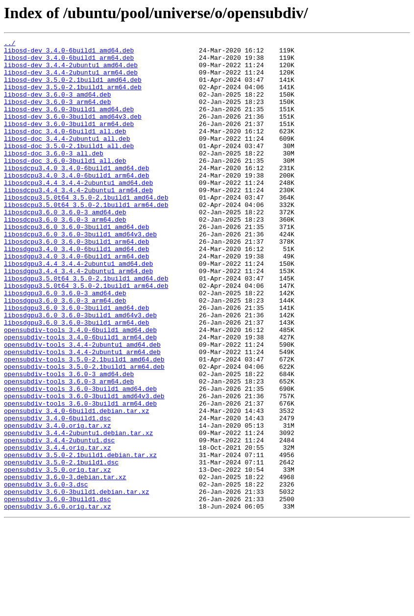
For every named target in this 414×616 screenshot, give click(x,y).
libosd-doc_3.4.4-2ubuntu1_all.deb (67, 158)
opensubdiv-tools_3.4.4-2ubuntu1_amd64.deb (82, 406)
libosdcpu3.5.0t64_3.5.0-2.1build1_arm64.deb (86, 238)
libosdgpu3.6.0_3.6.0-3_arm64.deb (65, 353)
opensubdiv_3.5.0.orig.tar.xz (57, 556)
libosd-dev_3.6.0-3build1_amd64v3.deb (73, 132)
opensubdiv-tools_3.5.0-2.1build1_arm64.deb (84, 432)
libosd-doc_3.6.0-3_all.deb (53, 176)
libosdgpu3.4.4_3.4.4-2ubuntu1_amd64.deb (78, 309)
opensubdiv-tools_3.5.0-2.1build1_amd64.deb (84, 423)
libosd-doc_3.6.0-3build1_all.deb (65, 185)
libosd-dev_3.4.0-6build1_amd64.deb (69, 53)
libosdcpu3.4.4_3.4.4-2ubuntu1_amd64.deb (78, 211)
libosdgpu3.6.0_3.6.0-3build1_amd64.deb (76, 362)
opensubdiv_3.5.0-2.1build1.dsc (61, 547)
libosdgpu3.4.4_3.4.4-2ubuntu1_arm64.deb (78, 317)
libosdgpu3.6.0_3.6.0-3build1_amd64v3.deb (80, 370)
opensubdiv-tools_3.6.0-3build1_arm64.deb (80, 476)
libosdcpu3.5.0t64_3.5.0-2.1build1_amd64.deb (86, 229)
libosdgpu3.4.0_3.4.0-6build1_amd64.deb (76, 291)
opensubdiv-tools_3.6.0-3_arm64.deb (69, 450)
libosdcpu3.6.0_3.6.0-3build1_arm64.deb (76, 282)
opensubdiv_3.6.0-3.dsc (46, 573)
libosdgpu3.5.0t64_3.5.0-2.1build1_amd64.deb (86, 326)
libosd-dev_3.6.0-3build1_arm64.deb (69, 141)
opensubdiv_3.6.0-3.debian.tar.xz (65, 565)
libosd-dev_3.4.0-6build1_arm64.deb (69, 61)
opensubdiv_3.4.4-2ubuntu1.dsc (59, 520)
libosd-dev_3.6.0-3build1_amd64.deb (69, 123)
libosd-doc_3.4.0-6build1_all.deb (65, 150)
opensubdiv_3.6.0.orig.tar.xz (57, 600)
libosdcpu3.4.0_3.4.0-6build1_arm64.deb (76, 203)
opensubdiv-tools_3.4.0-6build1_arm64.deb (80, 397)
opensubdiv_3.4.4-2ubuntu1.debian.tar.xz (78, 512)
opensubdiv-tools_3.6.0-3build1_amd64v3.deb (84, 467)
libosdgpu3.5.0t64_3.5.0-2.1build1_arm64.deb (86, 335)
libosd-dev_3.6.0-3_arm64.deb (57, 114)
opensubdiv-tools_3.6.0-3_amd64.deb (69, 441)
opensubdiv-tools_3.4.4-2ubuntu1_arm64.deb (82, 415)
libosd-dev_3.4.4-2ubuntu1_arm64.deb (71, 79)
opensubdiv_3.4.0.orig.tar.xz (57, 503)
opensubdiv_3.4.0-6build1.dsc (57, 494)
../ (9, 44)
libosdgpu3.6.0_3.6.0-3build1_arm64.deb (76, 379)
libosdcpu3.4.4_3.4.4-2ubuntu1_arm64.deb (78, 220)
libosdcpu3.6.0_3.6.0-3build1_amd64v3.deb (80, 273)
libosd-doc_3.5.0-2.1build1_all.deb (69, 167)
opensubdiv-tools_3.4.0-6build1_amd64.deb (80, 388)
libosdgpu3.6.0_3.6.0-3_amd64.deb (65, 344)
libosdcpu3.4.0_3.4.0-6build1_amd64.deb (76, 194)
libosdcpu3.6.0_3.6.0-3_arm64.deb (65, 256)
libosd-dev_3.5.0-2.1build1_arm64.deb (73, 97)
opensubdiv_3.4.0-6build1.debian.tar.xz (76, 485)
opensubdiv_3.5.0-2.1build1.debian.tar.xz (80, 538)
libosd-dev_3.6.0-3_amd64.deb (57, 106)
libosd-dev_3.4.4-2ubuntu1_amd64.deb (71, 70)
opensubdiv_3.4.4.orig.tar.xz (57, 529)
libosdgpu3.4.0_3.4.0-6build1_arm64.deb (76, 300)
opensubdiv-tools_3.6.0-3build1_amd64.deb (80, 459)
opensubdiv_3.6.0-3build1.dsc (57, 591)
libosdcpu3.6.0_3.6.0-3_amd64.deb (65, 247)
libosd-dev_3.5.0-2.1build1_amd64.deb (73, 88)
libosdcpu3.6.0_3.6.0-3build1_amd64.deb (76, 264)
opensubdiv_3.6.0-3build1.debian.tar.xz (76, 582)
